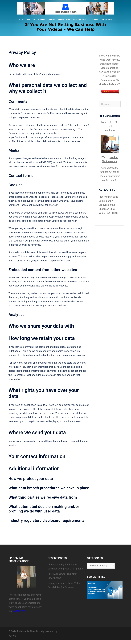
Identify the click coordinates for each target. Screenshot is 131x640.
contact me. (19, 611)
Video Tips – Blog (79, 19)
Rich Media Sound (108, 196)
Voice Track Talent (109, 212)
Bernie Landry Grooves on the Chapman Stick (107, 204)
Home (21, 19)
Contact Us (94, 19)
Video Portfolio (64, 19)
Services (51, 19)
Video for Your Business (36, 19)
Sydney (12, 635)
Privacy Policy (107, 19)
